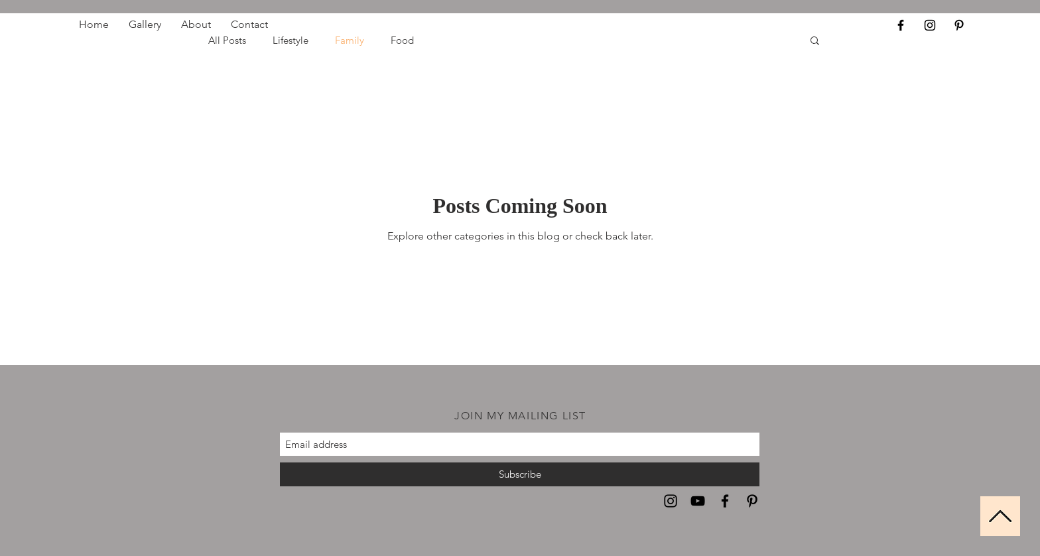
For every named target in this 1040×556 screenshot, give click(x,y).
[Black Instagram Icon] (930, 25)
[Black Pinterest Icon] (959, 25)
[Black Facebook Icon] (900, 25)
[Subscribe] (519, 474)
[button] (815, 41)
